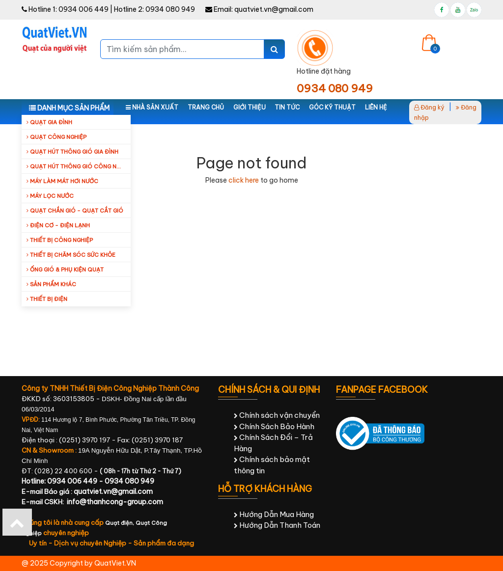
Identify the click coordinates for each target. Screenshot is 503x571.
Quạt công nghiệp (56, 137)
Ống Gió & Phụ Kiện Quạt (65, 269)
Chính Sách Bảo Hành (274, 426)
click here (243, 180)
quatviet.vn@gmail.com (273, 9)
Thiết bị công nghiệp (60, 240)
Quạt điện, (120, 522)
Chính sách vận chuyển (277, 415)
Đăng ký (429, 107)
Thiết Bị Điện (47, 299)
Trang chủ (206, 107)
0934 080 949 (170, 9)
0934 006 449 (83, 9)
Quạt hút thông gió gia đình (72, 151)
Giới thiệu (249, 107)
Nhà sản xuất (152, 107)
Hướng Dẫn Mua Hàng (274, 514)
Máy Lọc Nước (50, 195)
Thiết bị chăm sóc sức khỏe (71, 254)
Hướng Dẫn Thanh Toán (277, 525)
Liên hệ (376, 107)
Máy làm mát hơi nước (62, 181)
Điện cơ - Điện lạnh (58, 225)
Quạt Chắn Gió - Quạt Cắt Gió (75, 210)
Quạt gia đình (49, 122)
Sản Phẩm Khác (51, 284)
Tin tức (287, 107)
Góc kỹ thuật (332, 107)
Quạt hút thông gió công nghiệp (79, 166)
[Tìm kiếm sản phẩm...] (182, 49)
